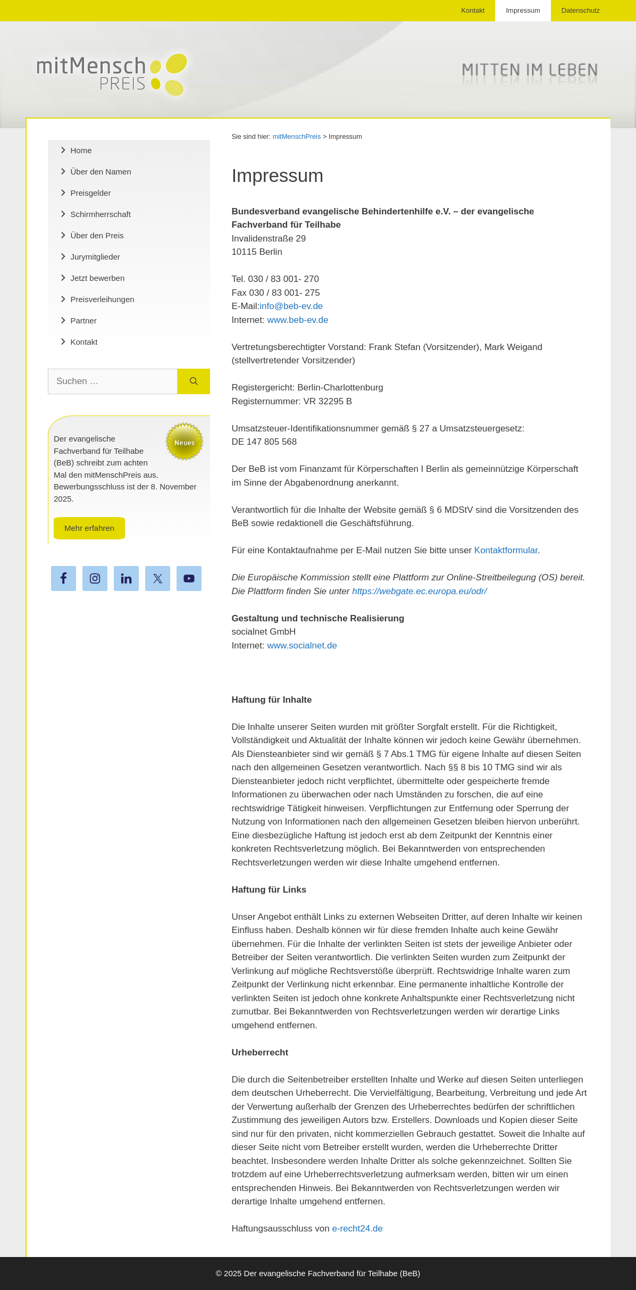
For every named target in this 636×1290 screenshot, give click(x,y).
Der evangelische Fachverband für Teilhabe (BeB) (332, 1273)
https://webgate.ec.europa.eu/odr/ (419, 591)
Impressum (523, 10)
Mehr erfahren (89, 527)
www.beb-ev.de (298, 320)
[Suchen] (194, 381)
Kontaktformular (506, 550)
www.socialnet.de (302, 645)
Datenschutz (581, 10)
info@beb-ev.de (291, 306)
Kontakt (472, 10)
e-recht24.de (357, 1229)
